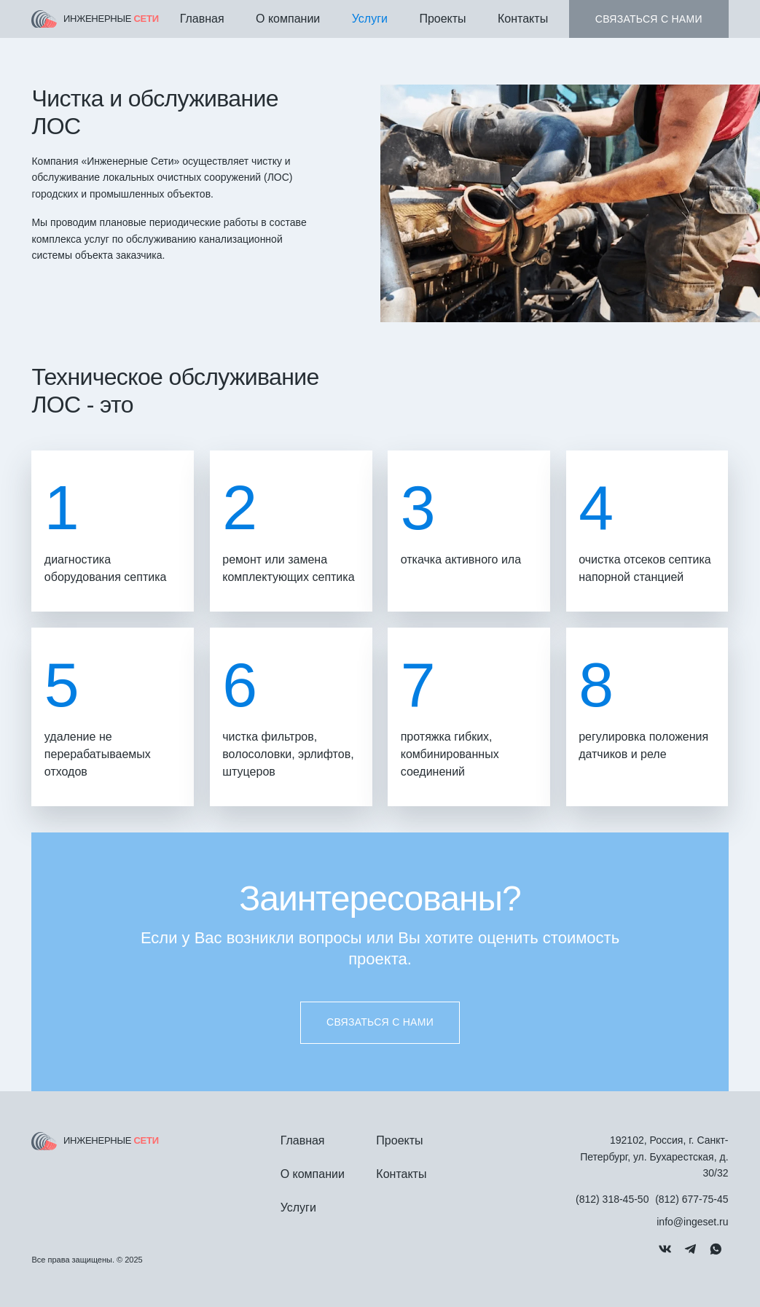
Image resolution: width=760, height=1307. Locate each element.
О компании (288, 18)
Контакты (523, 18)
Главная (202, 18)
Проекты (442, 18)
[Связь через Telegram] (690, 1251)
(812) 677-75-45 (691, 1199)
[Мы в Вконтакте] (665, 1251)
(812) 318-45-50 (612, 1199)
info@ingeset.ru (692, 1222)
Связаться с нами (648, 19)
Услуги (370, 18)
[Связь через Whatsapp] (716, 1251)
